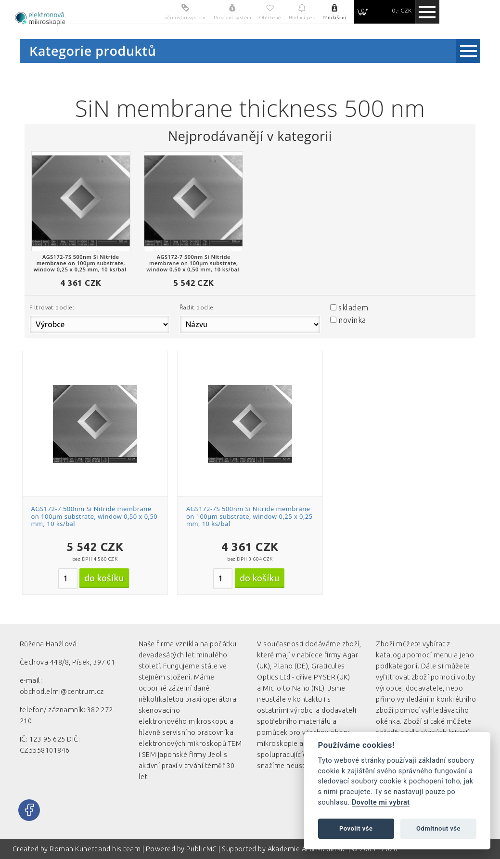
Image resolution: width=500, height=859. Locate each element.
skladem (353, 307)
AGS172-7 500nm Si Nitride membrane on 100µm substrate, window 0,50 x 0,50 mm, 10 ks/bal (94, 516)
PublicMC (201, 849)
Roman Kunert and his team (96, 849)
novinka (352, 320)
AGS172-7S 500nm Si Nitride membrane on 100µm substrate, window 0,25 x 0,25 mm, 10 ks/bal (249, 516)
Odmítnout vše (438, 828)
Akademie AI (288, 849)
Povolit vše (356, 828)
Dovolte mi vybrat (381, 802)
